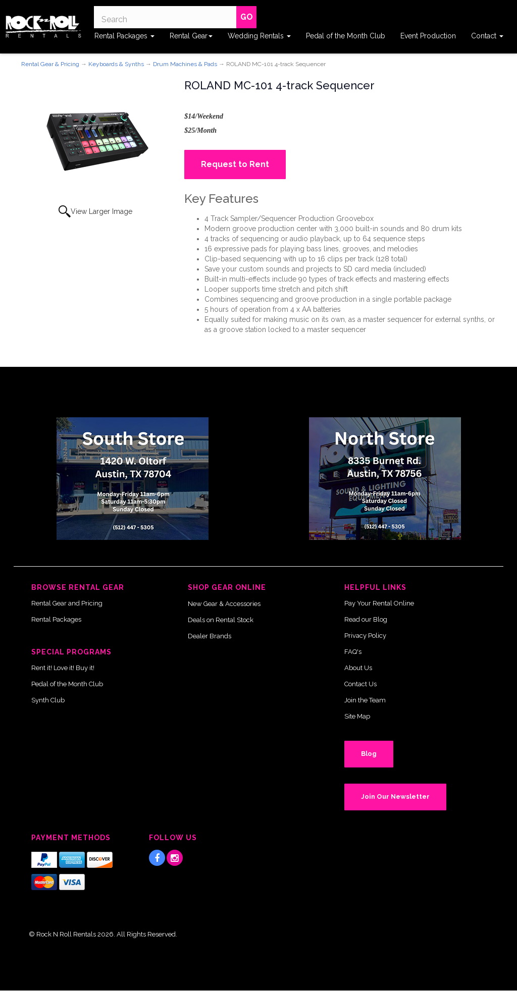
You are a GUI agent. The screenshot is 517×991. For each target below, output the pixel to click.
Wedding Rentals (259, 36)
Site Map (357, 716)
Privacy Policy (365, 635)
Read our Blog (365, 619)
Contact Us (360, 684)
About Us (358, 668)
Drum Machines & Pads (185, 64)
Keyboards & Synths (116, 64)
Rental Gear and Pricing (66, 603)
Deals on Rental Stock (220, 620)
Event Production (428, 36)
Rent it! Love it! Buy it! (62, 668)
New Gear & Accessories (224, 604)
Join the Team (365, 700)
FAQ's (352, 651)
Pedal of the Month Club (345, 36)
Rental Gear (191, 36)
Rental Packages (124, 36)
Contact (487, 36)
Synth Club (48, 700)
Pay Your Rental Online (379, 603)
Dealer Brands (209, 636)
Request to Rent (235, 164)
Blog (369, 753)
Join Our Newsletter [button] (395, 796)
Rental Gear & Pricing (50, 64)
